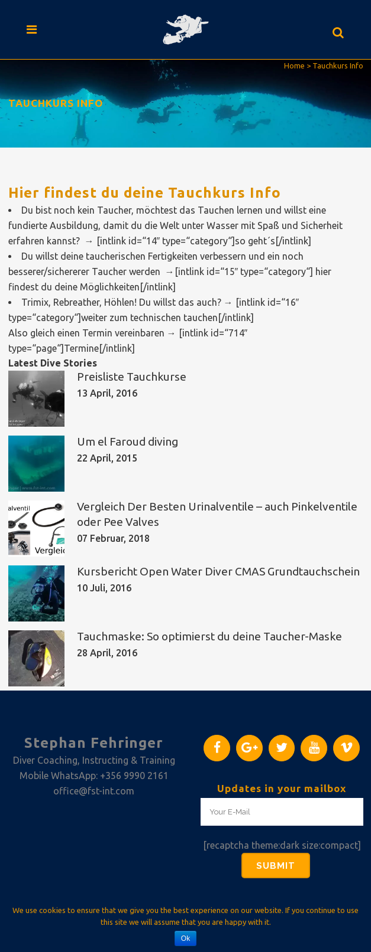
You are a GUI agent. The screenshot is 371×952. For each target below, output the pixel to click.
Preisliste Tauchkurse (131, 376)
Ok (185, 938)
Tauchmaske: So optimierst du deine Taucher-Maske (209, 636)
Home (294, 65)
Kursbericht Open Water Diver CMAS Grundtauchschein (218, 571)
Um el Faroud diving (127, 441)
